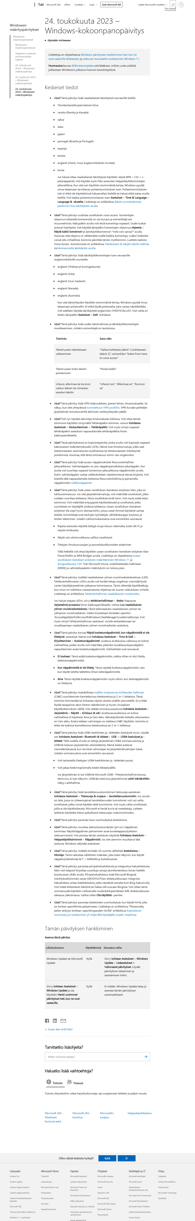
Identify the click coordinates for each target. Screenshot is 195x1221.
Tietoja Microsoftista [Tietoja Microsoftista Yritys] (166, 1181)
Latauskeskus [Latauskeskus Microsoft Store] (46, 1181)
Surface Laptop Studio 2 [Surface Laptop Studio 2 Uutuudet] (20, 1187)
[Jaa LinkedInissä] (53, 1020)
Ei (127, 1158)
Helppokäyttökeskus (140, 1113)
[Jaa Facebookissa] (47, 1020)
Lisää (91, 4)
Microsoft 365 (53, 4)
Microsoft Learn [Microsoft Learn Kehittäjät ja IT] (135, 1181)
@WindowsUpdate (82, 65)
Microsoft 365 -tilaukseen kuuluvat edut (54, 1117)
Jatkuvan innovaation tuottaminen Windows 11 (111, 58)
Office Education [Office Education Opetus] (77, 1201)
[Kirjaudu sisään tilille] (181, 5)
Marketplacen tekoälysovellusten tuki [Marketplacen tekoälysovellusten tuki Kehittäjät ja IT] (138, 1188)
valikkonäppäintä (81, 482)
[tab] (55, 1082)
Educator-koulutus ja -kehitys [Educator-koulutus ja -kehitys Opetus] (82, 1206)
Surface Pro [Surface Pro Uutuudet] (14, 1176)
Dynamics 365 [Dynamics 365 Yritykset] (103, 1192)
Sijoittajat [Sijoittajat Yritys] (162, 1198)
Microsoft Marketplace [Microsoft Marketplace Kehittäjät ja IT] (138, 1201)
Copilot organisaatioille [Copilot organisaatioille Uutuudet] (19, 1192)
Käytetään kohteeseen (59, 40)
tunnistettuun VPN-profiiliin (103, 407)
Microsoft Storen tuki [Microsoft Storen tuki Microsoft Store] (50, 1187)
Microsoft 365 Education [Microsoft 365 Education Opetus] (80, 1195)
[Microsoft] (21, 4)
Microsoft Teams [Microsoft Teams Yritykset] (105, 1209)
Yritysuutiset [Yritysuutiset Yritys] (163, 1187)
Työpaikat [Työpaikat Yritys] (162, 1176)
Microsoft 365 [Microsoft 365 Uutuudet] (15, 1206)
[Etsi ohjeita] (173, 4)
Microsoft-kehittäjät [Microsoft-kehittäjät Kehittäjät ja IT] (137, 1176)
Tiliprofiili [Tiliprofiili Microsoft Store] (45, 1176)
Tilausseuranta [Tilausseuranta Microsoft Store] (47, 1198)
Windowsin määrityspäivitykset (23, 38)
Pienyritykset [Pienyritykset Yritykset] (103, 1214)
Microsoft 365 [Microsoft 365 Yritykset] (103, 1198)
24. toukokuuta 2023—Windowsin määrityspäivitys (25, 92)
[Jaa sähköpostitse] (61, 1020)
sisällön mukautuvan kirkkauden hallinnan (119, 692)
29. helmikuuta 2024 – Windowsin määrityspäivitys (25, 68)
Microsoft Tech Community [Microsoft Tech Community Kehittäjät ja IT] (140, 1195)
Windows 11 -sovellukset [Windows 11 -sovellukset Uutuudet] (20, 1217)
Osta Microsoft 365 (111, 4)
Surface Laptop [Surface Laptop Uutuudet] (16, 1181)
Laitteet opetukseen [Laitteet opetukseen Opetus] (78, 1181)
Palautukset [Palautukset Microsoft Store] (46, 1192)
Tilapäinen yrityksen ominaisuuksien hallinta (25, 56)
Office (67, 4)
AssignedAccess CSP (70, 564)
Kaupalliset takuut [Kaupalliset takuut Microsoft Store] (48, 1209)
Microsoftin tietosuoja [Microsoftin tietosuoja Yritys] (167, 1192)
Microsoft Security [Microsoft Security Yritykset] (105, 1181)
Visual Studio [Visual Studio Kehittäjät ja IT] (134, 1217)
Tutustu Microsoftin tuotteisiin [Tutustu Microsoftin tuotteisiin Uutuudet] (22, 1212)
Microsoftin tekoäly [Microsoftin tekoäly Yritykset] (106, 1176)
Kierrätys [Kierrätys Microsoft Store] (44, 1203)
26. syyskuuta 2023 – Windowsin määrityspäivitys (25, 80)
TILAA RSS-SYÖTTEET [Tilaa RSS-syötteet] (60, 1029)
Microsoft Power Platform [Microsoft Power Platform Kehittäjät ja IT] (139, 1206)
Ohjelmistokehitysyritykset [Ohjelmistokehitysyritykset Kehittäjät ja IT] (140, 1212)
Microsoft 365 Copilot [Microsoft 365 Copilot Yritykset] (107, 1203)
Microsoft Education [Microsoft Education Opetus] (78, 1176)
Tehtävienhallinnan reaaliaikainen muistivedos (112, 593)
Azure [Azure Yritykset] (100, 1187)
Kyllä (107, 1158)
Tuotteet (79, 4)
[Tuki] (40, 4)
